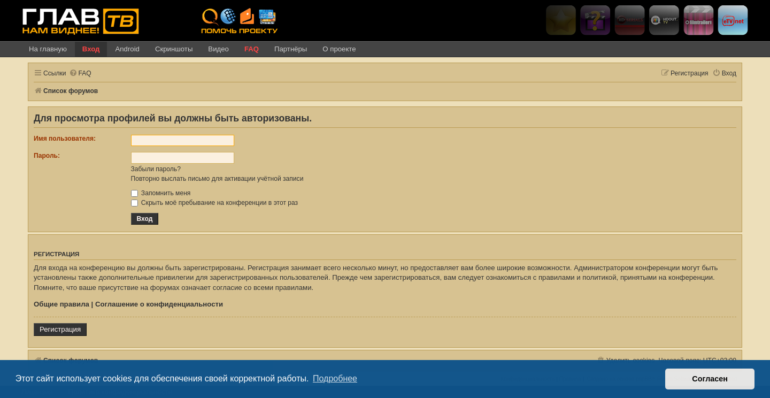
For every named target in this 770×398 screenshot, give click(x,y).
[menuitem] (80, 73)
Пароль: (47, 155)
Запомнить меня (161, 193)
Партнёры (290, 49)
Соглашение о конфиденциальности (159, 304)
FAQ (251, 49)
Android (127, 49)
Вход (91, 49)
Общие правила (61, 304)
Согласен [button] (710, 378)
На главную (48, 49)
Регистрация (60, 329)
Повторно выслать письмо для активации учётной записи (217, 178)
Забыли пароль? (156, 169)
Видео (218, 49)
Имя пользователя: (65, 138)
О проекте (339, 49)
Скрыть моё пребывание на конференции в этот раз (214, 202)
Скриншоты (173, 49)
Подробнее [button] (335, 378)
